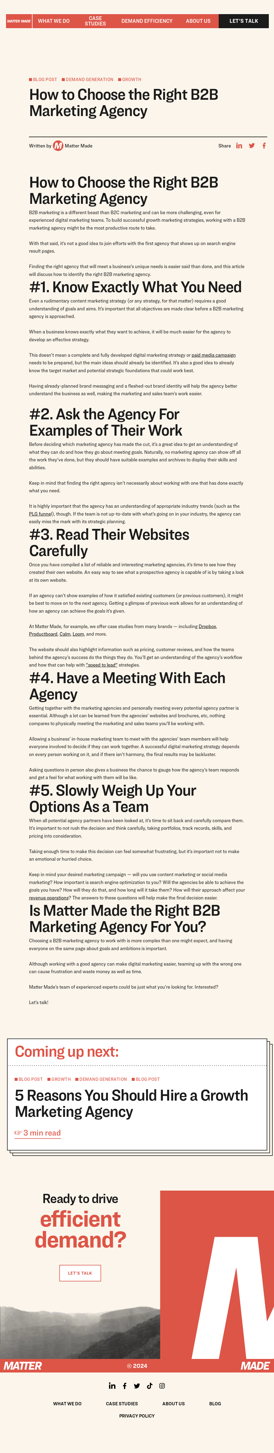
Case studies (95, 21)
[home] (19, 21)
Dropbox (207, 626)
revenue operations (49, 898)
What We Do (67, 1403)
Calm (65, 634)
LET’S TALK (80, 1273)
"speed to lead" (102, 665)
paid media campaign (214, 355)
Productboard (43, 634)
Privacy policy (137, 1416)
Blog (215, 1403)
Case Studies (122, 1403)
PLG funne (40, 514)
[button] (54, 21)
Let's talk (244, 21)
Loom (78, 634)
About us (198, 21)
